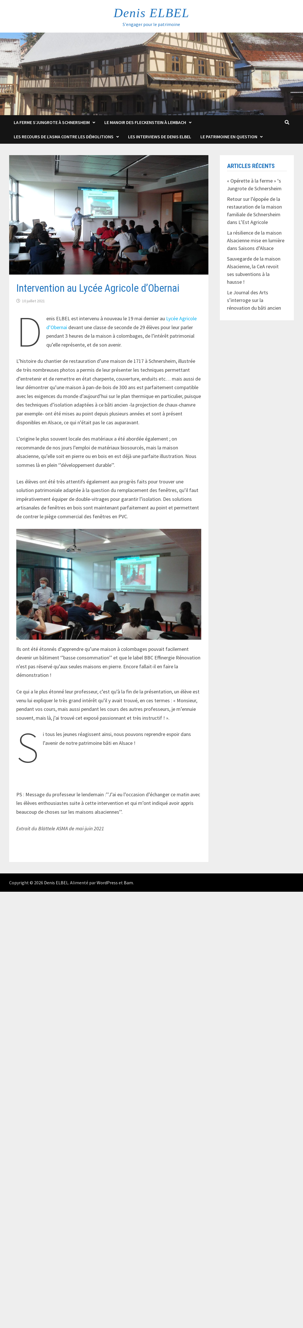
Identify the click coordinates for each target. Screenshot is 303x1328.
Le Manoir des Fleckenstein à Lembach (145, 122)
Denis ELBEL (151, 13)
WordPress (107, 882)
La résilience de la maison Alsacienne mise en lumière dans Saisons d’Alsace (255, 240)
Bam (128, 882)
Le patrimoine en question (228, 136)
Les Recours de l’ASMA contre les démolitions (63, 136)
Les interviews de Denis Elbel (159, 136)
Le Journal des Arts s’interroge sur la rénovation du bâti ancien (254, 300)
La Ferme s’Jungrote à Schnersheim (52, 122)
